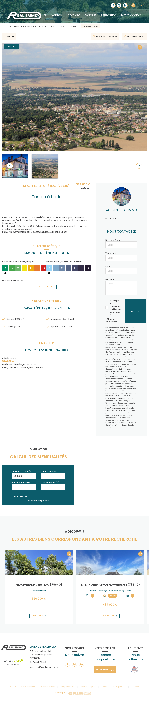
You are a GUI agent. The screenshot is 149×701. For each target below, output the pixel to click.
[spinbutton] (53, 487)
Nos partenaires (68, 686)
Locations (73, 15)
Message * (110, 279)
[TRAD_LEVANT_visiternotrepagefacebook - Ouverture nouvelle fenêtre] (113, 5)
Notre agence (131, 15)
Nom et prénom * (113, 240)
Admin (105, 686)
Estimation (109, 15)
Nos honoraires (48, 686)
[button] (139, 166)
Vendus (90, 15)
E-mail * (109, 266)
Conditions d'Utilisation (115, 425)
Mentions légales (88, 686)
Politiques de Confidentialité (120, 422)
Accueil (41, 15)
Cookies (135, 687)
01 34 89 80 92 (112, 218)
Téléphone (110, 253)
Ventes (56, 15)
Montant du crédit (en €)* (24, 471)
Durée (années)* (49, 471)
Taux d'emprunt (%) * (50, 482)
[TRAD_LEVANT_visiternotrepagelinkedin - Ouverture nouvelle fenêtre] (125, 5)
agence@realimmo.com (44, 667)
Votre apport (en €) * (22, 482)
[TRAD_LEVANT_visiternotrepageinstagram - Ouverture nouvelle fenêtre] (119, 5)
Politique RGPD (119, 686)
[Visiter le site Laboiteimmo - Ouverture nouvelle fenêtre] (79, 693)
